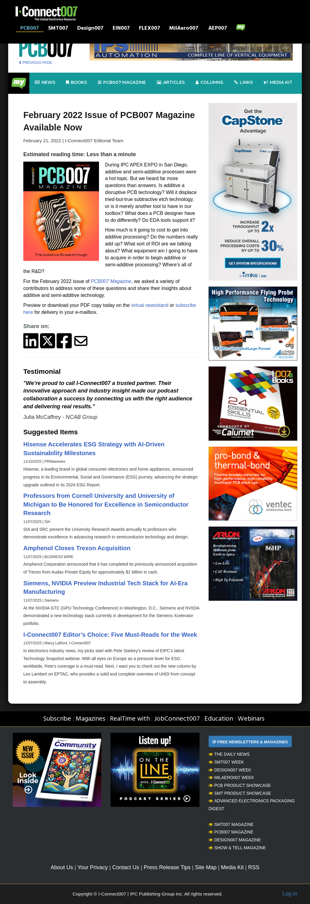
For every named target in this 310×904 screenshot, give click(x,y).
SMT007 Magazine (231, 824)
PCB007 (29, 28)
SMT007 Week (226, 762)
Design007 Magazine (235, 839)
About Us (62, 867)
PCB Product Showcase (240, 785)
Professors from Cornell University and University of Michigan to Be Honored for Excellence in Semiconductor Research (106, 504)
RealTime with (130, 719)
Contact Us (125, 867)
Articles (171, 82)
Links (243, 82)
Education (218, 719)
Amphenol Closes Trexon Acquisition (76, 548)
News (45, 82)
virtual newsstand (150, 305)
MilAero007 (183, 28)
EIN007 (121, 28)
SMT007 (58, 28)
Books (76, 82)
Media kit (278, 82)
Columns (209, 82)
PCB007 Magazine (111, 281)
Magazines (90, 719)
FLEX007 (149, 28)
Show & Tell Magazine (237, 847)
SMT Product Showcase (240, 793)
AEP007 (217, 28)
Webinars (251, 719)
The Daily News (229, 754)
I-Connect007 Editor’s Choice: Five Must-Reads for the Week (110, 634)
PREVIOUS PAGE (35, 63)
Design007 (90, 28)
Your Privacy (93, 867)
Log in (289, 894)
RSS (253, 867)
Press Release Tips (166, 867)
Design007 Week (230, 770)
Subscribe (57, 719)
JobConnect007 (177, 719)
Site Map (205, 867)
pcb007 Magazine (122, 82)
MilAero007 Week (231, 777)
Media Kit (232, 867)
